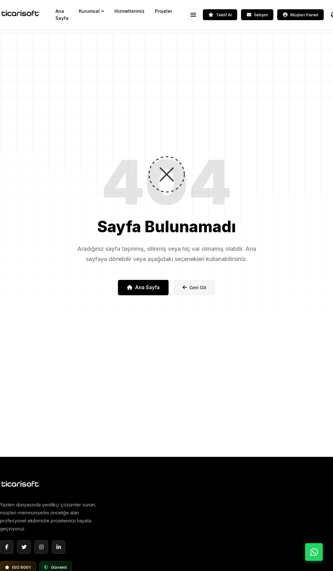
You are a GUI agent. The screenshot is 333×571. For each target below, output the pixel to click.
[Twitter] (24, 547)
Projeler (163, 11)
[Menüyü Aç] (193, 14)
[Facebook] (6, 547)
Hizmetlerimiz (129, 11)
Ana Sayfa (62, 14)
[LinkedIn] (58, 547)
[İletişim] (257, 14)
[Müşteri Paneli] (300, 14)
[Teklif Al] (220, 14)
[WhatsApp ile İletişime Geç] (314, 552)
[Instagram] (41, 547)
